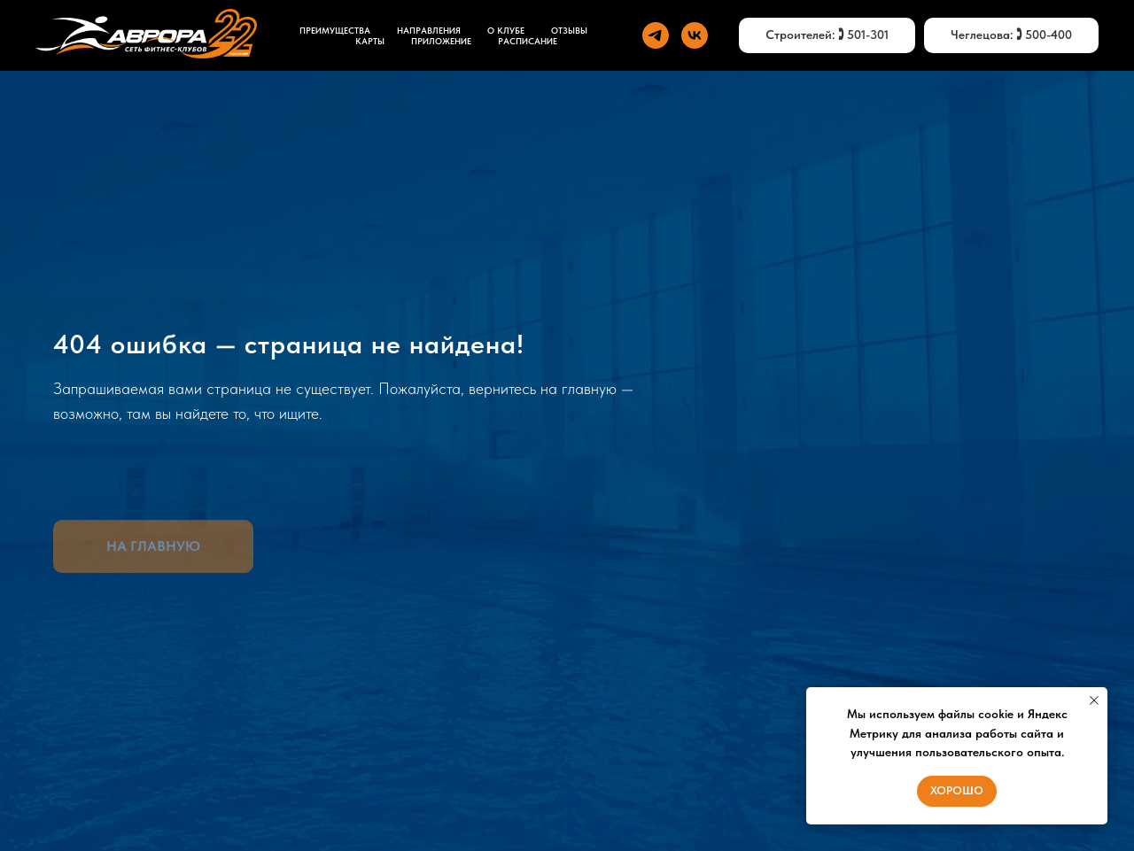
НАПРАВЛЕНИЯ (429, 30)
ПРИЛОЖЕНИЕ (441, 40)
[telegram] (655, 35)
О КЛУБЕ (505, 30)
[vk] (694, 35)
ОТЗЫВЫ (569, 30)
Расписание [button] (527, 40)
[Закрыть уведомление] (1094, 700)
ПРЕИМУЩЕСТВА (334, 30)
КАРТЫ (369, 40)
